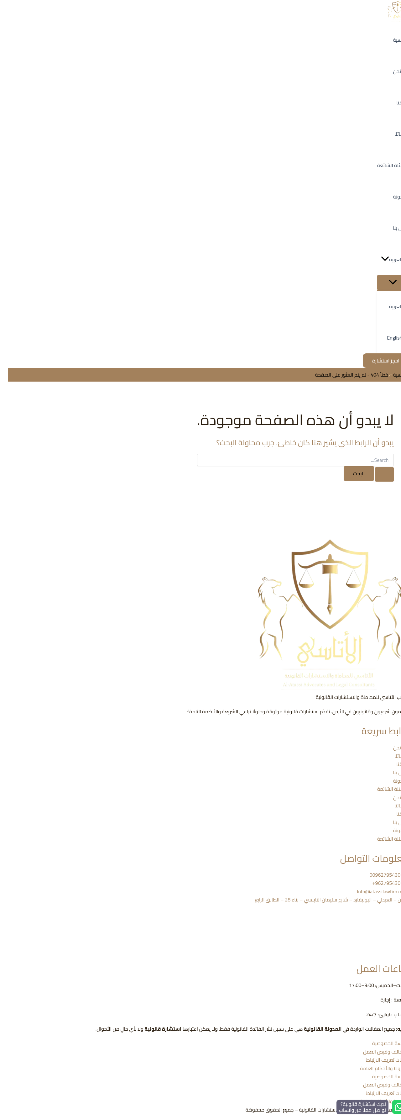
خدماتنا (394, 756)
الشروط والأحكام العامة (376, 1068)
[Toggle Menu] (385, 282)
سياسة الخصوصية (382, 1043)
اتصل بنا (393, 772)
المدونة (393, 780)
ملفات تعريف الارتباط (379, 1060)
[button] (377, 259)
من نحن (393, 747)
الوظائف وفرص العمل (378, 1051)
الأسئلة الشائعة (385, 789)
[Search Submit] (376, 474)
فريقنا (394, 764)
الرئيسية (393, 374)
